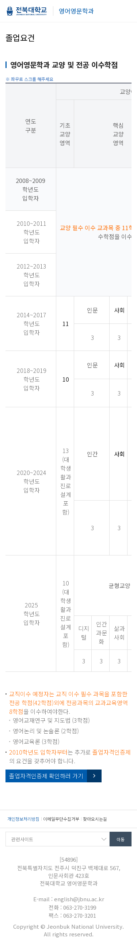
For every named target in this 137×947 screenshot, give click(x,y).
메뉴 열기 (126, 11)
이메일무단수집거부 (61, 819)
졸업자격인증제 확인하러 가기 (46, 775)
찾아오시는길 (95, 819)
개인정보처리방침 (23, 819)
